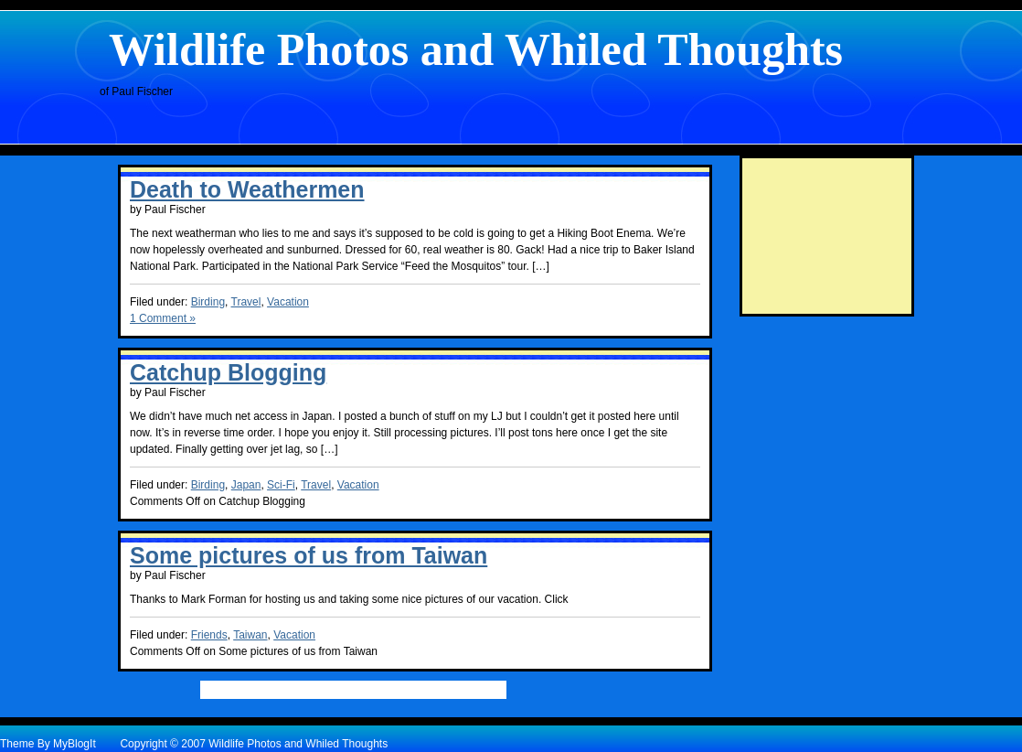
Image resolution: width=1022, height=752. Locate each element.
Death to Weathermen (247, 189)
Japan (246, 484)
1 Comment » (163, 318)
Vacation (288, 301)
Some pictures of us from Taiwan (308, 555)
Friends (209, 634)
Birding (208, 301)
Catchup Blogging (228, 372)
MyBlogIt (74, 743)
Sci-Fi (281, 484)
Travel (246, 301)
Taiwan (250, 634)
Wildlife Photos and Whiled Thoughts (476, 49)
